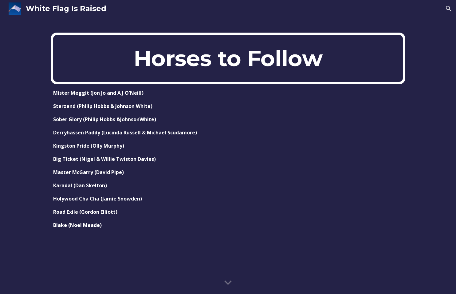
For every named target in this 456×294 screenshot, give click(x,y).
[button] (448, 8)
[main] (228, 58)
